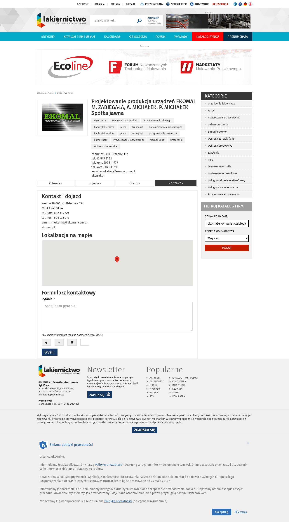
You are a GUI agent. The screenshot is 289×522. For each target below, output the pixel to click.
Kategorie (216, 96)
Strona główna (45, 93)
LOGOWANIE (202, 4)
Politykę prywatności (109, 464)
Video (175, 392)
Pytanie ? (48, 299)
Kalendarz (112, 36)
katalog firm (65, 93)
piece (123, 127)
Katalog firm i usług (79, 36)
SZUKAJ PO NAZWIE (216, 216)
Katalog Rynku (207, 36)
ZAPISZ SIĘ (96, 395)
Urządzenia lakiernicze (221, 103)
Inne (210, 159)
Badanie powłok (217, 131)
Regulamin (178, 396)
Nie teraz (241, 511)
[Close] (248, 443)
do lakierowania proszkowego (165, 127)
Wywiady (180, 36)
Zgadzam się (145, 430)
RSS (151, 396)
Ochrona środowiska (220, 145)
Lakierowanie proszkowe (222, 173)
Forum (161, 36)
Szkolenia (213, 152)
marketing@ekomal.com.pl (117, 171)
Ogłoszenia (138, 36)
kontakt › (176, 183)
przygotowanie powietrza (163, 133)
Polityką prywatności (118, 501)
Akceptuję (221, 512)
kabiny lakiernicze (104, 127)
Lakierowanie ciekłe (219, 166)
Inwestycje (178, 385)
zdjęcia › (95, 183)
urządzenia (176, 140)
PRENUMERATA (154, 4)
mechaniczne (157, 140)
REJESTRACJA (220, 4)
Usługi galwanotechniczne (223, 187)
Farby (211, 110)
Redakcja (100, 4)
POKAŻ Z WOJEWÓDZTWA (219, 231)
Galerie (154, 392)
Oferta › (134, 183)
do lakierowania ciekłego (157, 120)
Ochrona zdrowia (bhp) (222, 138)
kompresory (100, 140)
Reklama (115, 4)
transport (137, 127)
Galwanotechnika (218, 124)
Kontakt (130, 4)
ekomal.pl (97, 175)
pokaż (226, 248)
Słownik (177, 388)
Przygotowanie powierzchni (224, 117)
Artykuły (48, 36)
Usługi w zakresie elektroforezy (226, 180)
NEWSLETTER (179, 4)
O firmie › (55, 183)
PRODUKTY (100, 120)
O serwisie (82, 4)
